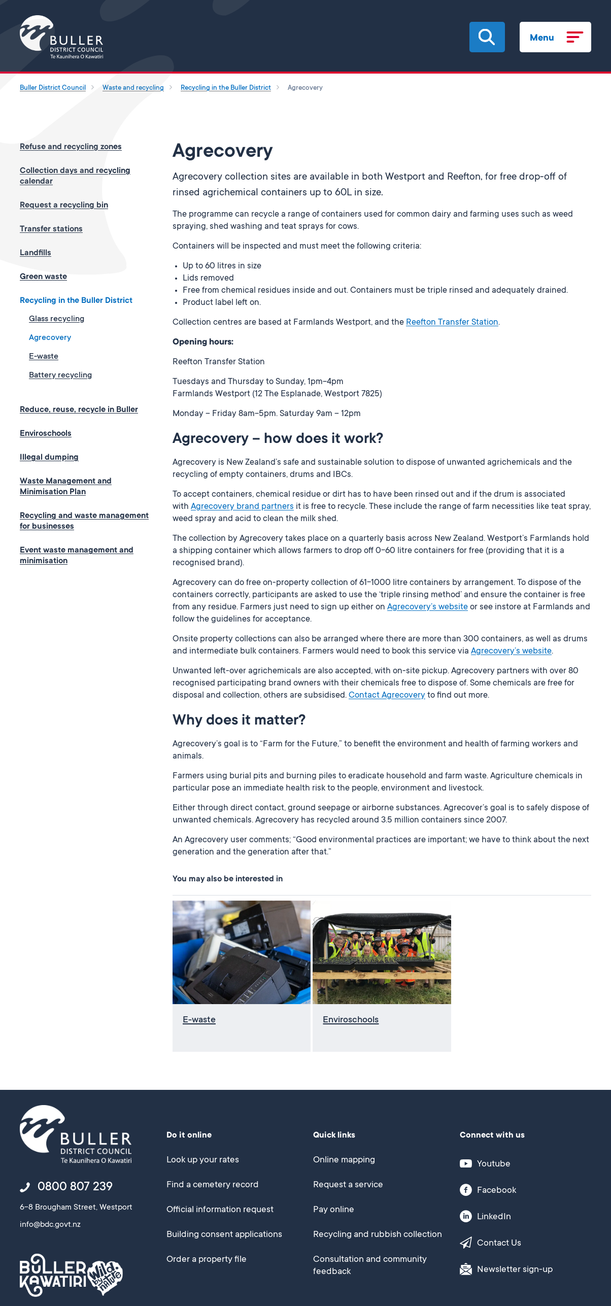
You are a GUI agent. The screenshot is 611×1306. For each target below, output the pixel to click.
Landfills (35, 253)
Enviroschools (46, 433)
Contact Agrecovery (387, 696)
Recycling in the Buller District (76, 300)
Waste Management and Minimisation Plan (66, 487)
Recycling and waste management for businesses (84, 521)
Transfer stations (51, 229)
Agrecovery (50, 337)
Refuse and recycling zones (71, 147)
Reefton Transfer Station (452, 323)
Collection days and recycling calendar (75, 176)
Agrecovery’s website (427, 607)
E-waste (43, 356)
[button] (487, 37)
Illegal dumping (49, 457)
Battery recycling (60, 375)
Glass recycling (56, 319)
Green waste (43, 277)
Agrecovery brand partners (242, 507)
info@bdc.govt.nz (50, 1224)
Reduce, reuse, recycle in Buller (79, 410)
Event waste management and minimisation (76, 556)
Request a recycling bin (64, 205)
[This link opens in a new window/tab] (520, 1163)
